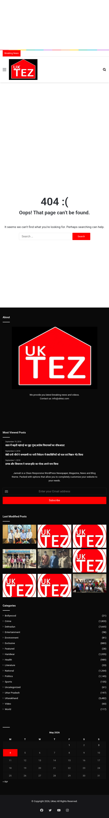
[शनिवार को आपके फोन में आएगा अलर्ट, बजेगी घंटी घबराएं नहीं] (19, 585)
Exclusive (10, 643)
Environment (11, 637)
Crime (8, 621)
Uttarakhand (11, 698)
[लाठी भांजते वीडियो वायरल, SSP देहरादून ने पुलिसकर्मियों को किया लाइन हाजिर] (89, 536)
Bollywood (10, 615)
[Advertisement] (54, 25)
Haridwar (10, 654)
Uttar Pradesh (12, 692)
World (8, 709)
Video (8, 703)
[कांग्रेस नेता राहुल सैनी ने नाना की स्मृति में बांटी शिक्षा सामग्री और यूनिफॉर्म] (89, 583)
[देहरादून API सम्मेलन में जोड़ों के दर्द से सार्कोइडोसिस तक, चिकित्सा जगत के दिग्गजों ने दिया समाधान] (19, 534)
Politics (9, 676)
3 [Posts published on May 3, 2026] (98, 745)
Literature (10, 665)
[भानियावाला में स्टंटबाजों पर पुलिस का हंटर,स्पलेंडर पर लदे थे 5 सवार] (19, 558)
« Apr (5, 781)
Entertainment (12, 632)
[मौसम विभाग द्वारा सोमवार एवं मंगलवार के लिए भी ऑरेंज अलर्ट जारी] (54, 536)
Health (8, 659)
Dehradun (10, 626)
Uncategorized (13, 687)
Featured (9, 648)
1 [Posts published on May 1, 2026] (69, 745)
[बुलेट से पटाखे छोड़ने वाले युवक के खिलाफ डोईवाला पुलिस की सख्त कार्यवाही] (54, 558)
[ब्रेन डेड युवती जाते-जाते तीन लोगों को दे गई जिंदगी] (89, 560)
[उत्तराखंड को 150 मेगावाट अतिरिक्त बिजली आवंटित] (54, 585)
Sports (8, 681)
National (9, 670)
